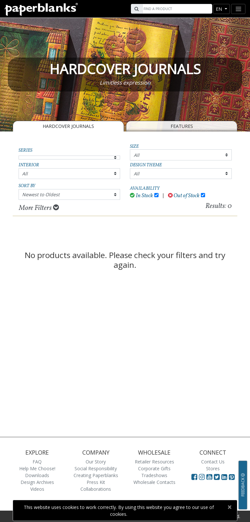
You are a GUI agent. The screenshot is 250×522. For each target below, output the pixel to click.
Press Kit (96, 482)
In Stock (141, 195)
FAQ (37, 462)
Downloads (37, 475)
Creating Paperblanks (96, 475)
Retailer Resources (154, 462)
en (219, 9)
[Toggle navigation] (238, 9)
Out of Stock (184, 195)
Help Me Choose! (37, 468)
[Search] (176, 9)
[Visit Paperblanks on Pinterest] (232, 476)
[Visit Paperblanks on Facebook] (194, 476)
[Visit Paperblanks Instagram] (202, 476)
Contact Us (213, 462)
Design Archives (37, 482)
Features (182, 126)
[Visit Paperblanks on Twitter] (217, 476)
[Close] (229, 507)
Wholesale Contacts (154, 482)
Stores (213, 468)
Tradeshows (154, 475)
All (136, 155)
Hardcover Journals (68, 126)
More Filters (39, 208)
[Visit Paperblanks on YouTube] (210, 476)
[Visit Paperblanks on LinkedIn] (225, 476)
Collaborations (95, 489)
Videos (37, 489)
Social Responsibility (96, 468)
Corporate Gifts (154, 468)
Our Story (96, 462)
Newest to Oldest (41, 194)
